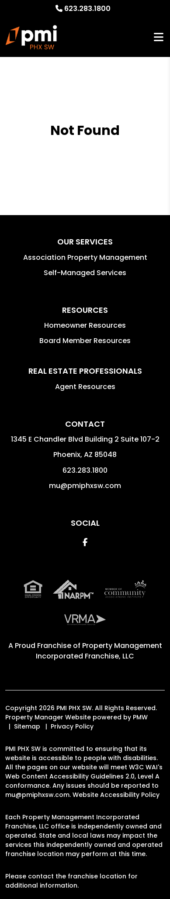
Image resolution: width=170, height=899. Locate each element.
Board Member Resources (85, 341)
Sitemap (27, 726)
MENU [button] (158, 37)
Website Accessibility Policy (116, 794)
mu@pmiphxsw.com (85, 486)
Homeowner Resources (85, 325)
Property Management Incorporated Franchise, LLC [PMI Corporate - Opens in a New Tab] (99, 651)
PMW (140, 717)
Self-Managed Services (85, 273)
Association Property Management (85, 257)
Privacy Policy (72, 726)
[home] (31, 37)
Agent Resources (85, 387)
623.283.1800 (87, 9)
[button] (85, 542)
